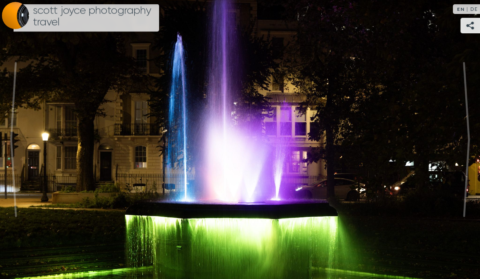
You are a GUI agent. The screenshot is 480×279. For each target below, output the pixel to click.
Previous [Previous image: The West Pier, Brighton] (13, 139)
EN (461, 9)
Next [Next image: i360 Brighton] (466, 139)
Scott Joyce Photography (92, 16)
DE (474, 9)
